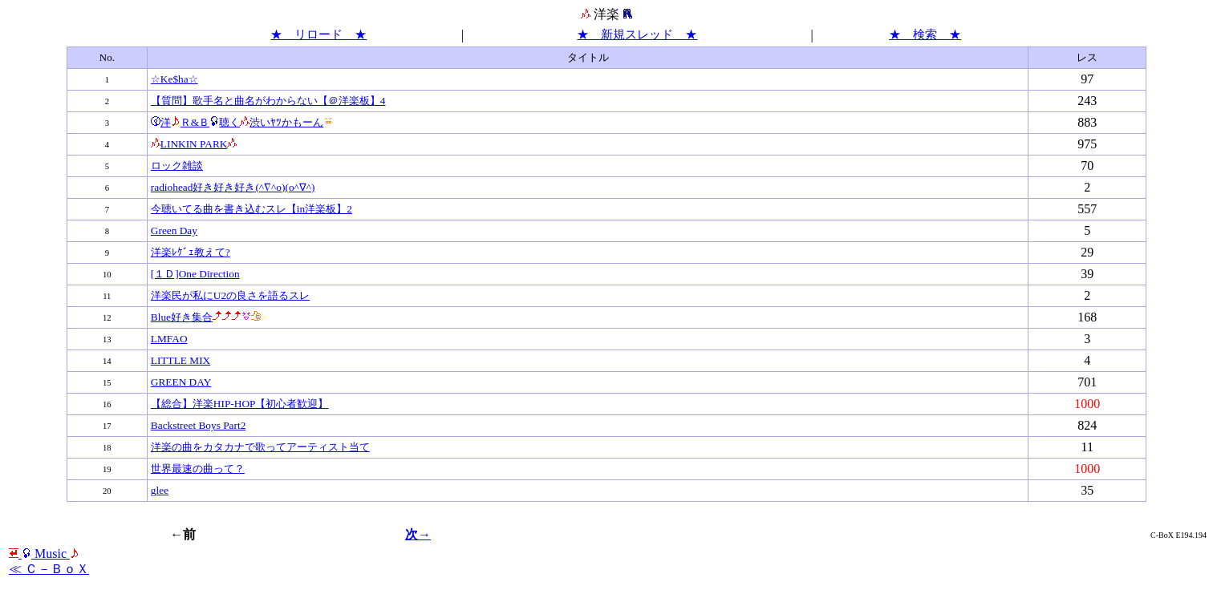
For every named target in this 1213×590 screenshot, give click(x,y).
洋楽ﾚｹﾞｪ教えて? (190, 252)
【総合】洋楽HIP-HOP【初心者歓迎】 (240, 404)
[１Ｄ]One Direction (195, 274)
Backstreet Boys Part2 (198, 425)
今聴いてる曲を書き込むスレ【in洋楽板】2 (251, 209)
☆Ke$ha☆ (174, 79)
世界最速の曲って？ (198, 469)
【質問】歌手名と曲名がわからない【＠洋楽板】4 (268, 101)
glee (159, 490)
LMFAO (169, 339)
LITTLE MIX (180, 360)
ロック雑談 (177, 166)
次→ (418, 534)
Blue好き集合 (206, 317)
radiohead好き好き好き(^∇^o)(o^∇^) (233, 187)
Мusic (44, 553)
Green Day (174, 230)
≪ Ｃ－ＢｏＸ (49, 569)
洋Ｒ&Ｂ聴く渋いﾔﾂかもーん (242, 122)
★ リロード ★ (318, 34)
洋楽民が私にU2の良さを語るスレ (230, 295)
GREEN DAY (181, 382)
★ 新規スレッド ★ (637, 34)
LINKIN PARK (194, 144)
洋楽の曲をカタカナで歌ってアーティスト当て (260, 447)
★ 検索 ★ (925, 34)
